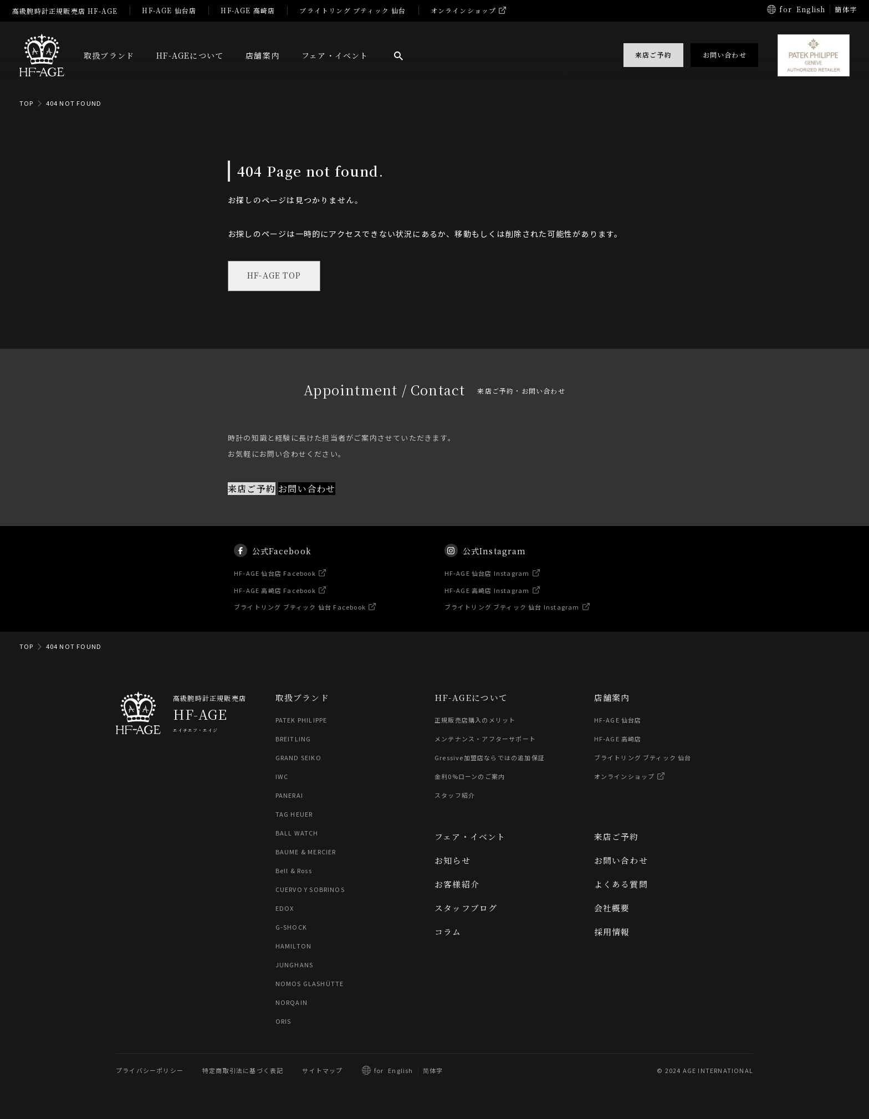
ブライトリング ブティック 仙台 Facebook (300, 617)
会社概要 (612, 908)
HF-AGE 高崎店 (248, 10)
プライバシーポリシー (149, 1070)
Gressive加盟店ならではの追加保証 (489, 758)
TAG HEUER (294, 814)
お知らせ (452, 861)
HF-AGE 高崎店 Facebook (275, 601)
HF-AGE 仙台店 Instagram (487, 584)
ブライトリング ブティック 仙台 (352, 10)
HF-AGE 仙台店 (169, 10)
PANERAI (289, 795)
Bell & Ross (294, 871)
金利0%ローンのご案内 (469, 776)
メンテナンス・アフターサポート (485, 739)
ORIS (283, 1021)
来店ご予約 (251, 489)
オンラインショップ (464, 10)
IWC (282, 776)
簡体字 (846, 9)
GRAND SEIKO (298, 758)
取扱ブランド (109, 55)
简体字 (433, 1070)
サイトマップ (322, 1070)
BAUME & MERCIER (306, 852)
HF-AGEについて (189, 55)
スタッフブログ (465, 908)
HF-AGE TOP (275, 276)
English (810, 9)
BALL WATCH (297, 833)
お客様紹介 (456, 884)
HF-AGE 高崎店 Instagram (487, 601)
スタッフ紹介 (454, 795)
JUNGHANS (294, 965)
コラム (448, 932)
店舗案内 (262, 55)
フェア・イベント (335, 55)
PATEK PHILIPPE (301, 720)
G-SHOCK (291, 927)
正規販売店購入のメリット (474, 720)
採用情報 (612, 932)
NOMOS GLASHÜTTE (309, 983)
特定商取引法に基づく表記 (242, 1070)
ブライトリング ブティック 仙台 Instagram (512, 617)
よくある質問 (621, 884)
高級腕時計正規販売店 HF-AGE (64, 11)
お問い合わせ (306, 489)
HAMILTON (293, 946)
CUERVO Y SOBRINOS (310, 889)
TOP (26, 103)
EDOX (284, 908)
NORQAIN (291, 1002)
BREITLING (293, 739)
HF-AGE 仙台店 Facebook (275, 584)
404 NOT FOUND (74, 103)
